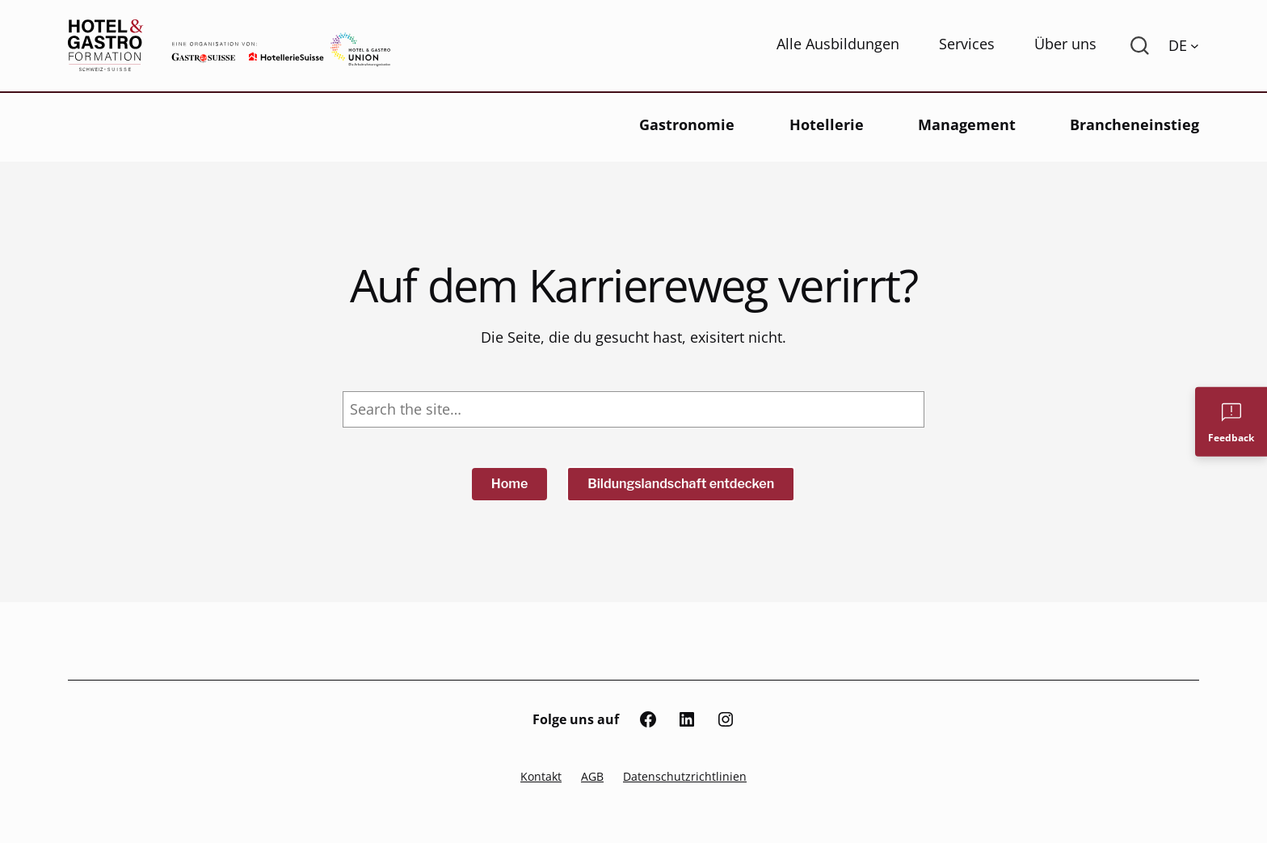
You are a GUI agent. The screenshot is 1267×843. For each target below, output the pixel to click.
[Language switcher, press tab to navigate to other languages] (1183, 45)
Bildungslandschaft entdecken (680, 483)
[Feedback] (1231, 421)
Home (509, 483)
